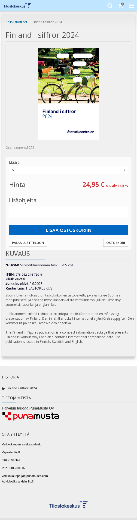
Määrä (14, 162)
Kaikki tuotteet (16, 22)
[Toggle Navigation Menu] (131, 5)
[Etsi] (109, 5)
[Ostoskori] (120, 5)
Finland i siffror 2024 (21, 388)
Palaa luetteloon (28, 242)
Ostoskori (115, 242)
